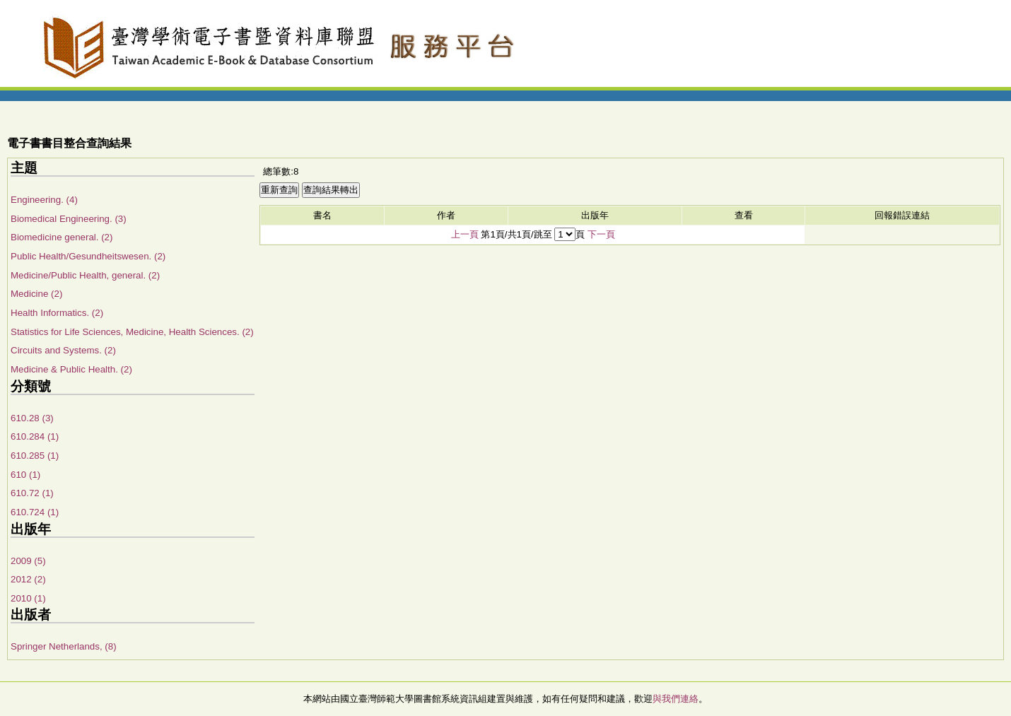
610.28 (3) (32, 418)
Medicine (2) (36, 293)
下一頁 (601, 234)
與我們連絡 (676, 698)
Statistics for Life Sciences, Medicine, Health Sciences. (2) (132, 332)
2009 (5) (28, 561)
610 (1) (25, 474)
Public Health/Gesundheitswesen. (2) (88, 256)
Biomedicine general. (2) (61, 237)
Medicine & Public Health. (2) (71, 369)
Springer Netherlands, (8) (64, 646)
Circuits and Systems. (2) (63, 350)
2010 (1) (28, 598)
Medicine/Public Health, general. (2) (85, 275)
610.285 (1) (35, 455)
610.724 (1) (35, 512)
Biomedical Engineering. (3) (69, 218)
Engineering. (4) (44, 199)
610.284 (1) (35, 436)
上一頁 (465, 234)
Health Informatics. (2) (57, 312)
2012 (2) (28, 579)
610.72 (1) (32, 493)
